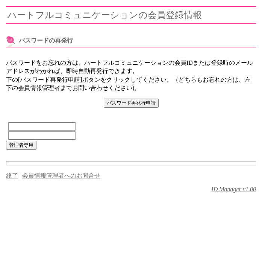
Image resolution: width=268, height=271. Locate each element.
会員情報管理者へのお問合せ (61, 175)
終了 (12, 175)
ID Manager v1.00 (233, 189)
